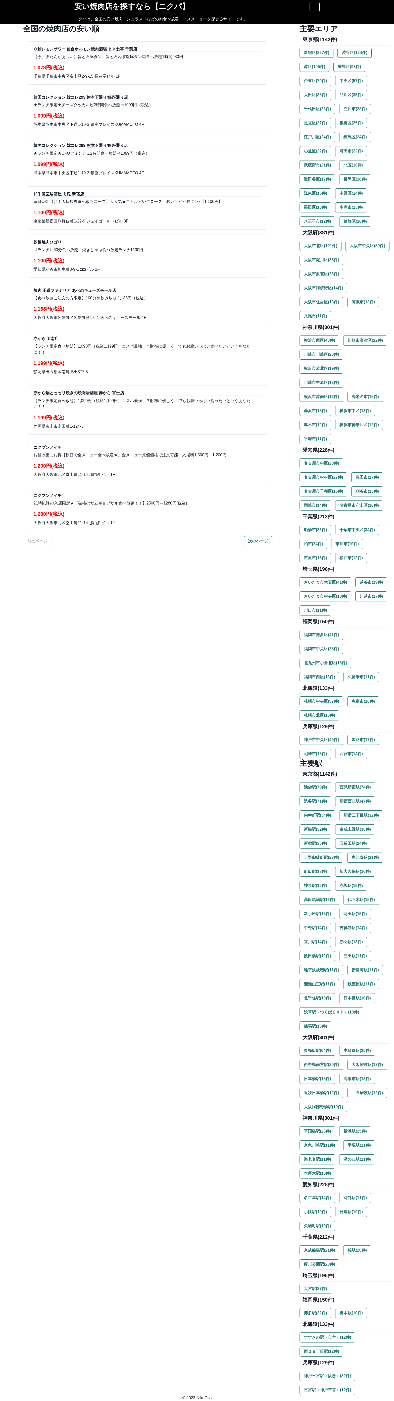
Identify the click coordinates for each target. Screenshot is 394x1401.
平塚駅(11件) (359, 1145)
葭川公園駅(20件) (319, 1264)
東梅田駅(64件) (317, 1050)
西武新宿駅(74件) (355, 787)
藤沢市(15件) (315, 411)
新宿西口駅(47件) (355, 801)
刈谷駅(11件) (355, 1198)
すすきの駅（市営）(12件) (327, 1337)
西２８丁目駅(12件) (321, 1351)
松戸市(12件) (351, 558)
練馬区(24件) (355, 137)
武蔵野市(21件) (317, 165)
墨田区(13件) (315, 207)
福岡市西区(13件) (319, 677)
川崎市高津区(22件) (365, 340)
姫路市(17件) (363, 740)
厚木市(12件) (315, 425)
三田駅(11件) (355, 956)
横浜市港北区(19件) (321, 368)
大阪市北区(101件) (320, 246)
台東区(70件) (315, 81)
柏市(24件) (313, 544)
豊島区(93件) (349, 67)
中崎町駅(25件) (357, 1050)
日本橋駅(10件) (357, 998)
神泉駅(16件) (315, 885)
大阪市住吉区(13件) (321, 302)
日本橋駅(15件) (317, 1079)
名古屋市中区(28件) (321, 463)
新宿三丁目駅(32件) (361, 815)
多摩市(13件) (351, 207)
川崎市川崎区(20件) (321, 354)
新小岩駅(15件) (317, 914)
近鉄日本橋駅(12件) (321, 1093)
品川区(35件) (351, 95)
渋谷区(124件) (354, 52)
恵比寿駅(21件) (365, 857)
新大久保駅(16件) (355, 871)
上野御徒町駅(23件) (321, 857)
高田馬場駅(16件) (319, 900)
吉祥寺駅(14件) (353, 928)
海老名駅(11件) (317, 1159)
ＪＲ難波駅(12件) (367, 1093)
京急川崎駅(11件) (319, 1145)
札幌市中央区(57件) (321, 701)
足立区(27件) (315, 123)
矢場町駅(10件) (317, 1226)
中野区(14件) (351, 193)
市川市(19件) (347, 544)
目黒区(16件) (355, 179)
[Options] (315, 7)
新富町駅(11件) (365, 970)
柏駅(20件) (357, 1250)
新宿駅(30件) (315, 843)
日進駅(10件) (351, 1212)
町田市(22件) (351, 151)
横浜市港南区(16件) (321, 397)
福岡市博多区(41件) (321, 635)
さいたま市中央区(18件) (325, 596)
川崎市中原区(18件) (321, 382)
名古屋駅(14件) (317, 1198)
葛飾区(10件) (355, 221)
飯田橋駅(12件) (317, 956)
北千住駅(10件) (317, 998)
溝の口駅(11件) (357, 1159)
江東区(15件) (315, 193)
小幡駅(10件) (315, 1212)
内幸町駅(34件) (317, 815)
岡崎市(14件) (315, 505)
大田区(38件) (315, 95)
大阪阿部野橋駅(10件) (323, 1107)
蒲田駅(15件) (355, 914)
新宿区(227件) (316, 52)
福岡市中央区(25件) (321, 649)
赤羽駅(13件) (351, 942)
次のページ (258, 541)
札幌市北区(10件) (319, 715)
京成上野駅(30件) (355, 829)
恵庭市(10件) (363, 701)
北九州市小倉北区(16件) (325, 663)
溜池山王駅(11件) (319, 984)
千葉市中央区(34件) (357, 530)
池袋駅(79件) (315, 787)
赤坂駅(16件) (351, 885)
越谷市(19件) (371, 582)
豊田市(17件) (367, 477)
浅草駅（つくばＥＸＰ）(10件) (331, 1012)
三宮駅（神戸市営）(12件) (327, 1390)
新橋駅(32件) (315, 829)
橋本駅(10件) (351, 1313)
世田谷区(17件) (317, 179)
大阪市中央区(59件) (367, 246)
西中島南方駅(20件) (321, 1064)
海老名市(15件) (365, 397)
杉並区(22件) (315, 151)
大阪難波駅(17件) (367, 1064)
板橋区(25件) (351, 123)
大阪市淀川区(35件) (321, 260)
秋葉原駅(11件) (361, 984)
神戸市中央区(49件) (321, 740)
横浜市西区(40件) (319, 340)
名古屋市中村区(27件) (323, 477)
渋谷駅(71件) (315, 801)
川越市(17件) (371, 596)
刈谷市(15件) (367, 491)
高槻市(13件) (363, 302)
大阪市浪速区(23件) (321, 274)
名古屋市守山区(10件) (359, 505)
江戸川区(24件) (317, 137)
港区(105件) (314, 67)
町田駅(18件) (315, 871)
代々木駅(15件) (361, 900)
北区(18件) (353, 165)
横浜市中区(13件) (355, 411)
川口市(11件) (315, 610)
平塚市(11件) (315, 439)
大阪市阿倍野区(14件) (323, 288)
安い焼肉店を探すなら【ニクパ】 (131, 6)
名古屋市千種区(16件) (323, 491)
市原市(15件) (315, 558)
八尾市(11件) (315, 316)
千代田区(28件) (317, 109)
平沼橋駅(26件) (317, 1131)
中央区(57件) (351, 81)
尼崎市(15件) (315, 754)
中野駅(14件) (315, 928)
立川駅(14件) (315, 942)
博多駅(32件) (315, 1313)
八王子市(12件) (317, 221)
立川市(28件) (355, 109)
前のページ (37, 541)
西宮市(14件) (351, 754)
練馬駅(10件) (315, 1026)
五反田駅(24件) (353, 843)
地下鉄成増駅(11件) (321, 970)
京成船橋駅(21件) (319, 1250)
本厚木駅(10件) (317, 1173)
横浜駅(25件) (355, 1131)
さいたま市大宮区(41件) (325, 582)
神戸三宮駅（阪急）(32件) (327, 1376)
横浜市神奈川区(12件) (359, 425)
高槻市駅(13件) (357, 1079)
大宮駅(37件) (315, 1288)
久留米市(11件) (361, 677)
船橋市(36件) (315, 530)
